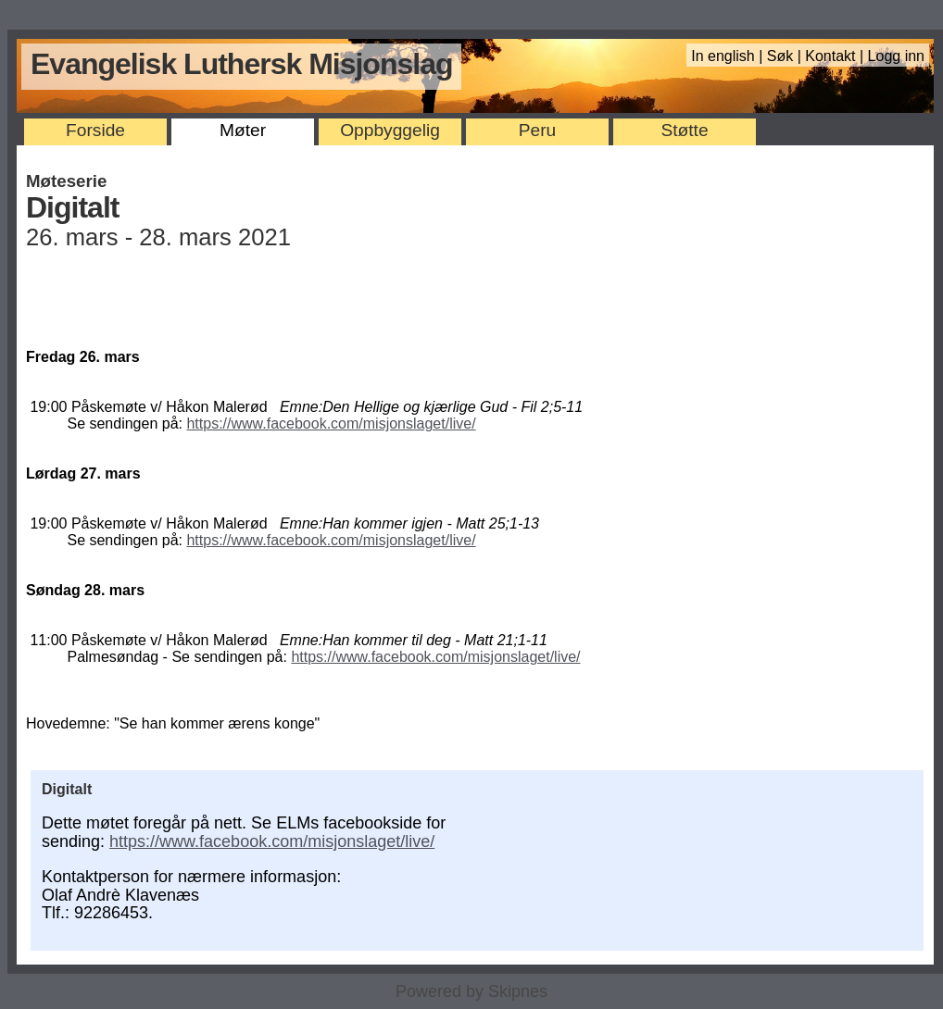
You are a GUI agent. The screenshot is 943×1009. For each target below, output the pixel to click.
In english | (729, 56)
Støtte (684, 130)
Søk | (786, 56)
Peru (538, 130)
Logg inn (896, 56)
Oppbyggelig (390, 130)
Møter (243, 130)
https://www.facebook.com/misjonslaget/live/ (330, 423)
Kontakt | (836, 56)
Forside (95, 130)
